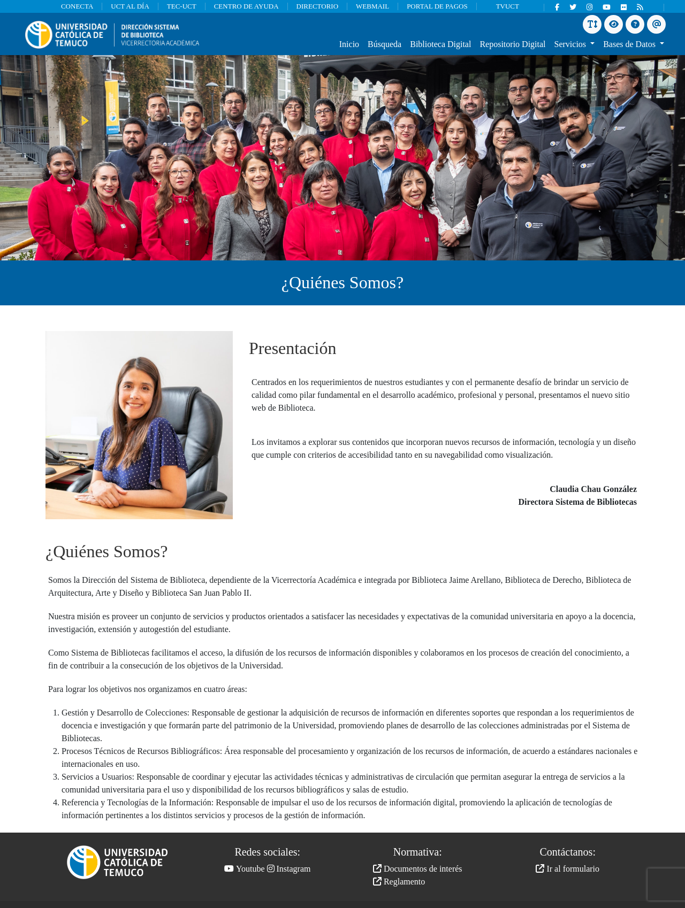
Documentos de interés (417, 868)
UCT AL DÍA (130, 6)
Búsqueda (384, 44)
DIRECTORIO (317, 6)
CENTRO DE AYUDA (246, 6)
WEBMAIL (372, 6)
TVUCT (507, 6)
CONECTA (77, 6)
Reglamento (399, 881)
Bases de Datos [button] (630, 44)
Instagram (289, 868)
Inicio (349, 44)
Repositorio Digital (512, 44)
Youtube (244, 868)
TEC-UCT (181, 6)
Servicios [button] (571, 44)
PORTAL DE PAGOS (437, 6)
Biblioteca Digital (440, 44)
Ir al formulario (567, 868)
